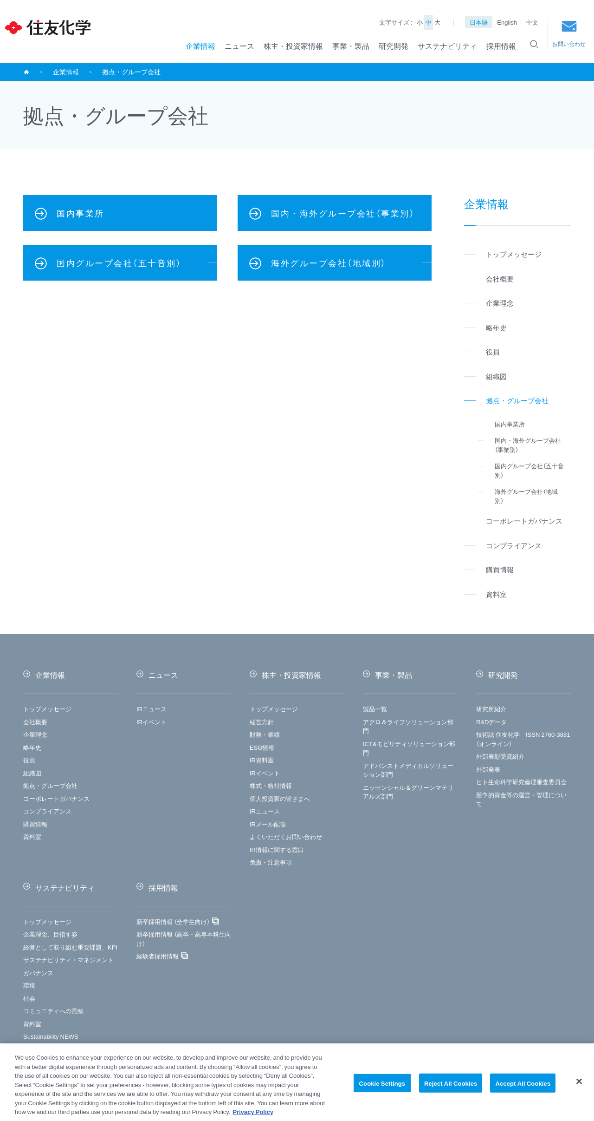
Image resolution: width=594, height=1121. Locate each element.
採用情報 (501, 45)
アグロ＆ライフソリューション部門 (408, 726)
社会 (29, 998)
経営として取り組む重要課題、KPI (70, 947)
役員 (29, 759)
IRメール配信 (268, 823)
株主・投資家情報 (293, 45)
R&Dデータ (491, 721)
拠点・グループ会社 (50, 785)
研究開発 (393, 45)
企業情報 (200, 45)
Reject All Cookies (451, 1087)
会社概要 (35, 721)
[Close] (579, 1085)
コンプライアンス (47, 810)
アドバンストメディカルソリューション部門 (408, 770)
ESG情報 (262, 747)
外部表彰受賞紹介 (500, 756)
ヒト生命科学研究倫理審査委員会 (521, 781)
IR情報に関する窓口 (277, 849)
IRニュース (151, 708)
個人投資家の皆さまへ (280, 798)
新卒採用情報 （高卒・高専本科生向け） (183, 939)
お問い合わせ (569, 34)
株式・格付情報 (271, 785)
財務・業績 (265, 734)
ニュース (239, 45)
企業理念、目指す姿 (50, 934)
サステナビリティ (447, 45)
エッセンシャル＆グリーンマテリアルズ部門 (408, 792)
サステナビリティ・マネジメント (68, 959)
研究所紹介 (491, 708)
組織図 (32, 772)
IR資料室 (262, 759)
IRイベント (151, 721)
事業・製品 (350, 45)
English (507, 22)
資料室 (32, 836)
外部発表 (488, 769)
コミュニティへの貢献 (53, 1010)
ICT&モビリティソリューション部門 (409, 748)
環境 (29, 985)
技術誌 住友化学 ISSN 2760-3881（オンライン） (523, 739)
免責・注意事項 (271, 862)
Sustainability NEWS (50, 1036)
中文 (532, 22)
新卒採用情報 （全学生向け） (173, 921)
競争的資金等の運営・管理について (521, 799)
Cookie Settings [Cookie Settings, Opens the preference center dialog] (382, 1087)
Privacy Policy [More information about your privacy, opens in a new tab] (253, 1116)
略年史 (32, 747)
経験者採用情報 (157, 955)
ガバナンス (38, 972)
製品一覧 (375, 708)
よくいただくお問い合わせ (286, 836)
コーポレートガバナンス (56, 798)
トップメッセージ (47, 708)
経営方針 (262, 721)
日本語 (479, 22)
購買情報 (35, 823)
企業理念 (35, 734)
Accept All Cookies (522, 1087)
